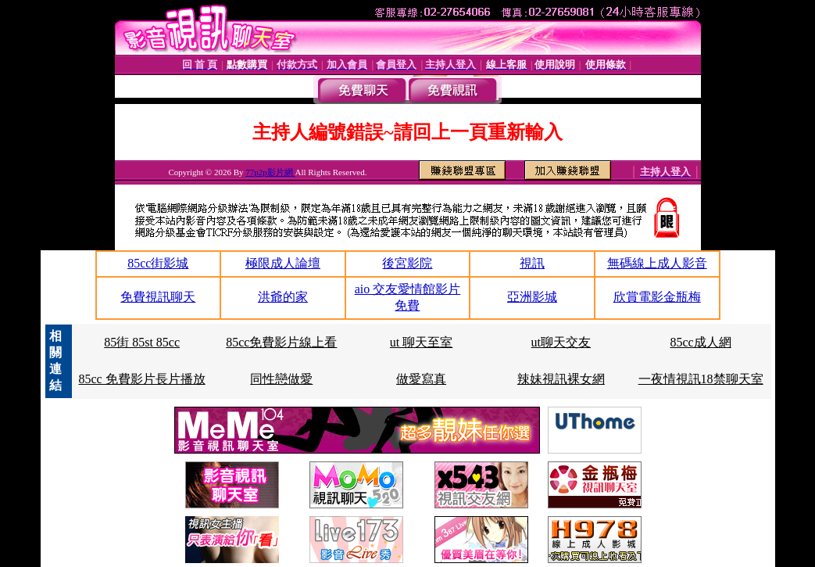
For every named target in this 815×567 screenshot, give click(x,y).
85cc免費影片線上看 (281, 342)
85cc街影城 (157, 263)
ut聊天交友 (561, 342)
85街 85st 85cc (142, 342)
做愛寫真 (421, 379)
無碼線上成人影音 (657, 263)
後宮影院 (407, 263)
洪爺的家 (283, 296)
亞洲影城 (532, 296)
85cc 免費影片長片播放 (141, 379)
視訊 (532, 263)
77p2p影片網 (270, 172)
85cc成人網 (700, 342)
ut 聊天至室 (421, 342)
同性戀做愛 (281, 379)
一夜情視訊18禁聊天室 (700, 379)
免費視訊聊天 (157, 296)
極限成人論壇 (282, 263)
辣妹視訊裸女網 (561, 379)
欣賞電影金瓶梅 (657, 296)
